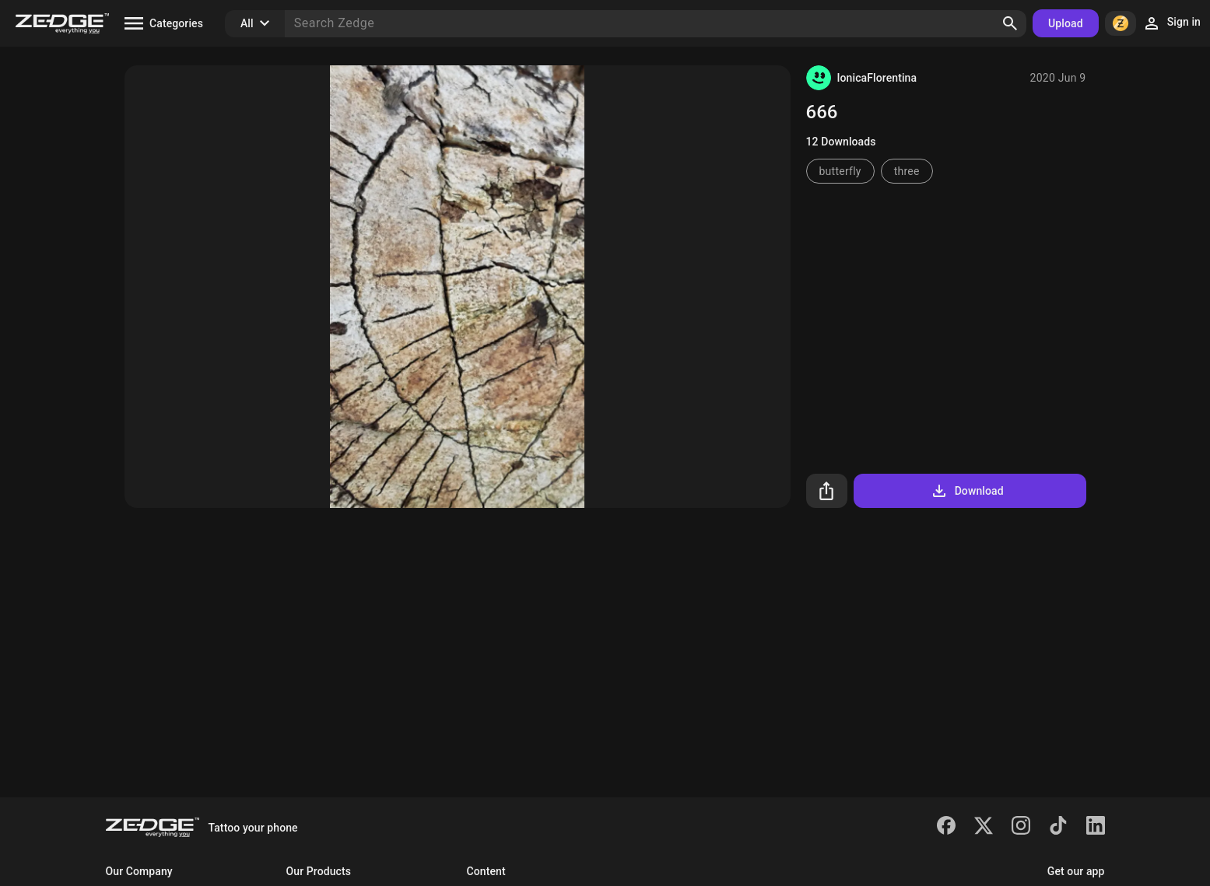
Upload (1065, 23)
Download (967, 491)
